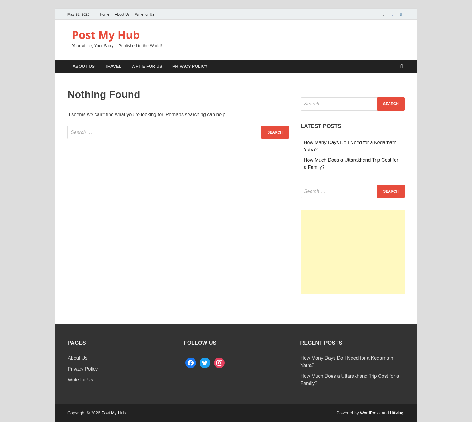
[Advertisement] (353, 252)
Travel (113, 66)
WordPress (370, 413)
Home (104, 14)
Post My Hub (106, 34)
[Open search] (401, 67)
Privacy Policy (190, 66)
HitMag (396, 413)
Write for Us (144, 14)
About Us (122, 14)
